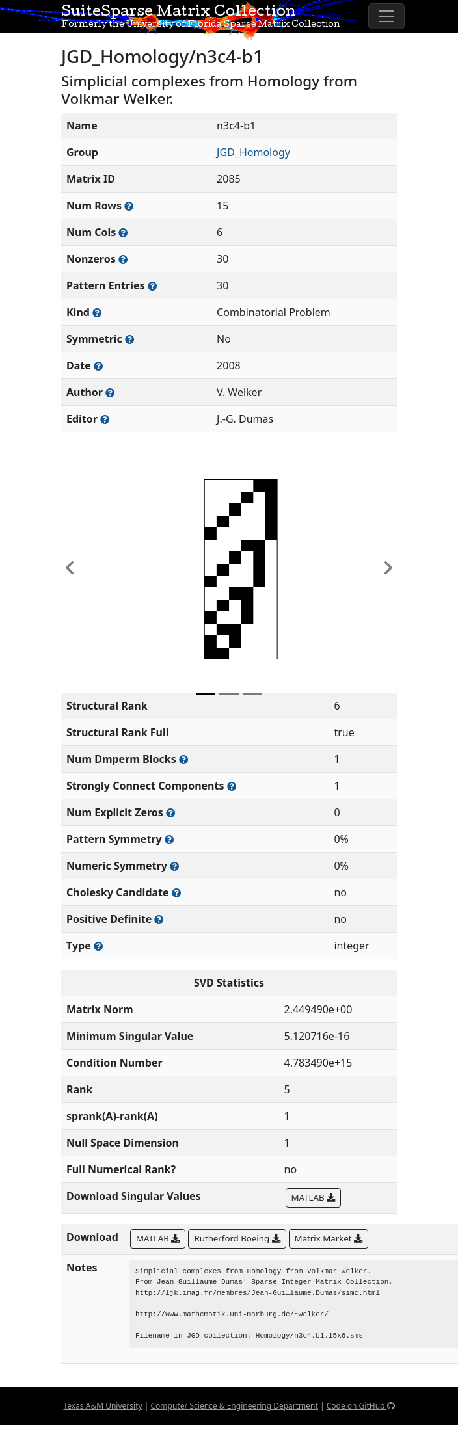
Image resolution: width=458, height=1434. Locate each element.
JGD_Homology (253, 152)
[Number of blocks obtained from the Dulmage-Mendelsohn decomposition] (183, 759)
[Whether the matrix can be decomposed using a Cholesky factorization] (176, 892)
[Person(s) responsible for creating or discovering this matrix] (109, 392)
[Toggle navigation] (386, 16)
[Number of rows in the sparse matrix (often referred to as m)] (128, 206)
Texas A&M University (102, 1405)
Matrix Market (328, 1238)
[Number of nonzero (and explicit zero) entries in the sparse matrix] (152, 286)
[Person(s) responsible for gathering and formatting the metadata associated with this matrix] (104, 419)
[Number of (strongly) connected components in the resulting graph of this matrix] (231, 786)
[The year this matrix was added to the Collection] (98, 366)
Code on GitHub (361, 1405)
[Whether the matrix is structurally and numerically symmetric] (129, 339)
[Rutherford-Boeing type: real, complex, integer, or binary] (98, 946)
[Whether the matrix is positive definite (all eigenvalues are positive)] (158, 919)
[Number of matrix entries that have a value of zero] (170, 812)
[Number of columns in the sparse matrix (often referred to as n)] (123, 232)
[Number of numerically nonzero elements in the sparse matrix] (123, 259)
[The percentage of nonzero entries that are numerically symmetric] (174, 866)
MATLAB (313, 1197)
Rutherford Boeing (237, 1238)
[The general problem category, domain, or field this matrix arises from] (96, 312)
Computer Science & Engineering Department (233, 1405)
